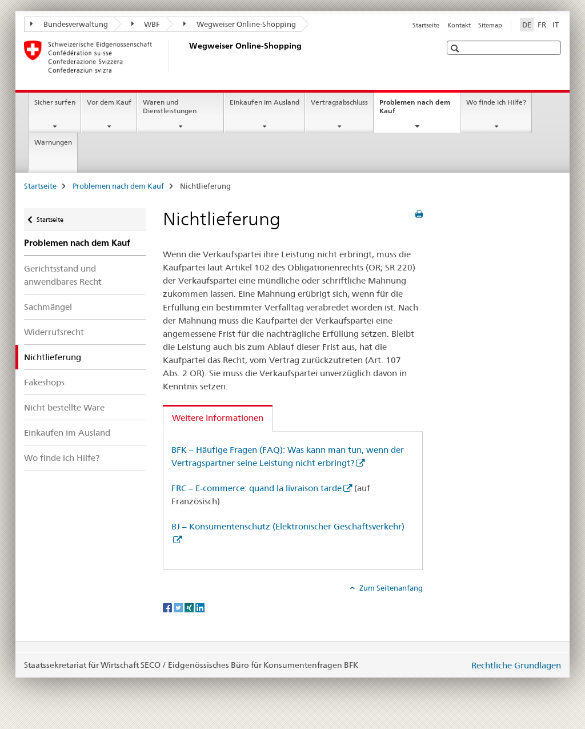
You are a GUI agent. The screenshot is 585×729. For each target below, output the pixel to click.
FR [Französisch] (542, 24)
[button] (456, 48)
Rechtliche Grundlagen (516, 665)
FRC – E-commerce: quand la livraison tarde (256, 488)
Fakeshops (44, 382)
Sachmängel (48, 306)
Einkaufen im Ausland (264, 102)
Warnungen (53, 142)
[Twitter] (179, 606)
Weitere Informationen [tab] (217, 417)
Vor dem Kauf (109, 102)
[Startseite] (187, 57)
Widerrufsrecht (54, 331)
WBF (146, 24)
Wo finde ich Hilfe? (496, 102)
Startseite (425, 25)
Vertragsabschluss (339, 102)
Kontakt (459, 25)
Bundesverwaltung (69, 24)
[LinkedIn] (200, 606)
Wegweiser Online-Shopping (239, 24)
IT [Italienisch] (555, 24)
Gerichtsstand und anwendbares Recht (63, 275)
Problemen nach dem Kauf (414, 110)
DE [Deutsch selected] (526, 24)
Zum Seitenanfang (390, 587)
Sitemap (490, 25)
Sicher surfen (54, 102)
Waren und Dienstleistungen (170, 106)
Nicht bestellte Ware (64, 407)
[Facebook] (168, 606)
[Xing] (190, 606)
